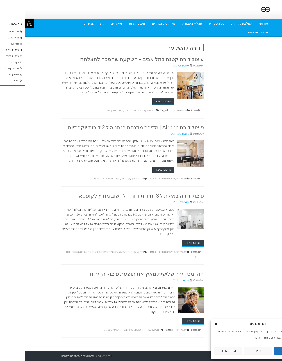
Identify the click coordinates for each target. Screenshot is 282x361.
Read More (138, 101)
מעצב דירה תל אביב (108, 110)
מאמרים (91, 24)
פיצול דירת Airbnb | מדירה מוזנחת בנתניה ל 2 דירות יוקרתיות (111, 127)
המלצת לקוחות (216, 24)
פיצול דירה (71, 178)
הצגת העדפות (203, 351)
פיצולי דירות (112, 24)
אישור (263, 351)
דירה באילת (113, 251)
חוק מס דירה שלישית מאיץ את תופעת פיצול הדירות (122, 273)
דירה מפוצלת (115, 329)
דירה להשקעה (124, 110)
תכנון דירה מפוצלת (55, 251)
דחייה (233, 351)
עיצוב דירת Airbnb (86, 178)
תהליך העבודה (167, 24)
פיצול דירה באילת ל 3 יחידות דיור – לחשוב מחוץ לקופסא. (116, 195)
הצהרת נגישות (69, 24)
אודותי (238, 24)
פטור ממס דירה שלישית (97, 329)
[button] (4, 23)
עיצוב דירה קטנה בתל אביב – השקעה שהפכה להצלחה (117, 59)
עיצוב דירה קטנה (90, 110)
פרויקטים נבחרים (138, 24)
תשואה (82, 329)
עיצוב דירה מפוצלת (84, 251)
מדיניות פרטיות (233, 32)
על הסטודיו (191, 24)
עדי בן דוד (100, 178)
